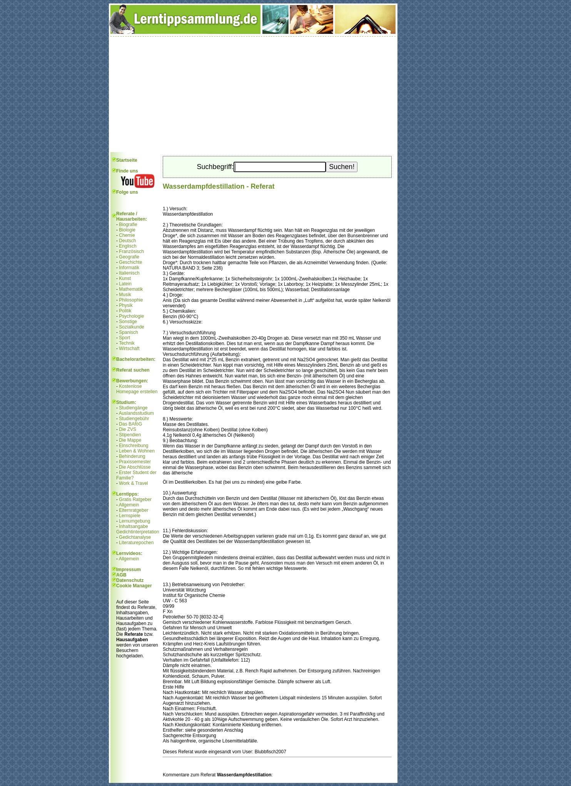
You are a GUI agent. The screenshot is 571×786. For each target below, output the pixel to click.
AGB (121, 575)
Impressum (128, 569)
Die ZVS (127, 429)
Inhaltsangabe (133, 526)
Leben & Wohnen (137, 451)
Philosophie (131, 300)
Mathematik (131, 289)
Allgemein (129, 505)
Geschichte (130, 262)
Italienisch (129, 273)
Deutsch (127, 240)
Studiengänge (133, 408)
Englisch (127, 246)
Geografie (129, 257)
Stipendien (130, 434)
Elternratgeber (133, 510)
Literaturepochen (136, 542)
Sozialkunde (131, 327)
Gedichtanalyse (135, 537)
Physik (125, 305)
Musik (125, 294)
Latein (125, 284)
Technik (127, 343)
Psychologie (131, 316)
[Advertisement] (253, 94)
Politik (125, 310)
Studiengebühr (134, 418)
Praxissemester (135, 461)
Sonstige (128, 321)
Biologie (127, 230)
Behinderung (132, 456)
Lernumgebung (134, 521)
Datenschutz (130, 580)
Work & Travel (133, 483)
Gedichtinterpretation (137, 532)
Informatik (129, 267)
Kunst (125, 278)
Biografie (128, 224)
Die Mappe (130, 440)
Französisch (131, 251)
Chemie (127, 235)
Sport (124, 337)
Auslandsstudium (136, 413)
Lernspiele (129, 515)
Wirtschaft (129, 348)
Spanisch (128, 332)
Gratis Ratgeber (135, 499)
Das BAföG (130, 424)
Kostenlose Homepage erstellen (136, 389)
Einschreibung (133, 445)
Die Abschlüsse (134, 467)
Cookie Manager (134, 585)
